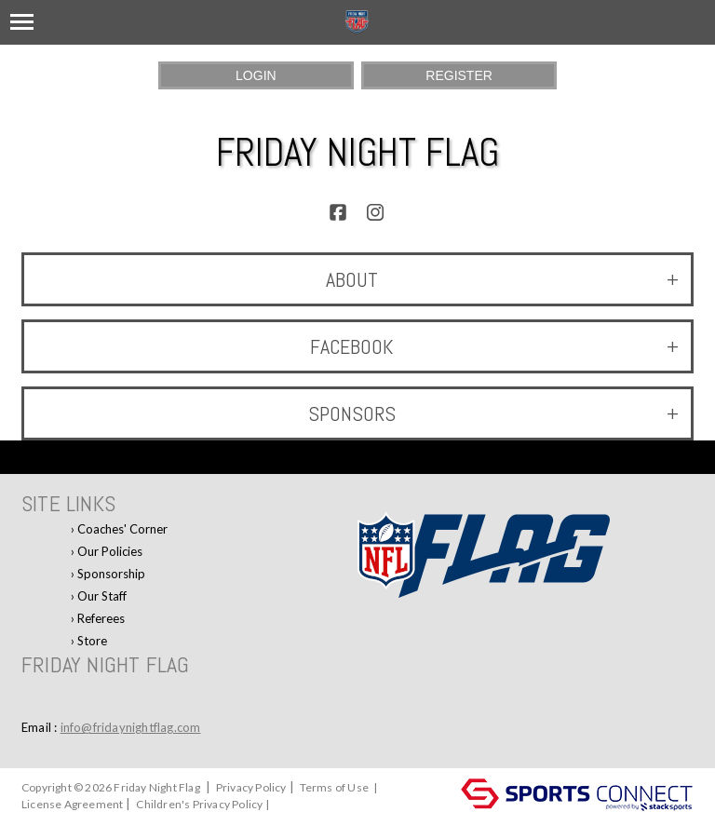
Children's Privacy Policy (199, 804)
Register (458, 75)
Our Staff (102, 596)
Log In (41, 821)
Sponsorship (111, 573)
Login (256, 75)
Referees (101, 618)
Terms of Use (334, 787)
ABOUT (502, 279)
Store (92, 640)
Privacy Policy (251, 787)
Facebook (494, 346)
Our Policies (109, 551)
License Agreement (72, 804)
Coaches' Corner (122, 528)
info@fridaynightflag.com (131, 727)
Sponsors (493, 413)
